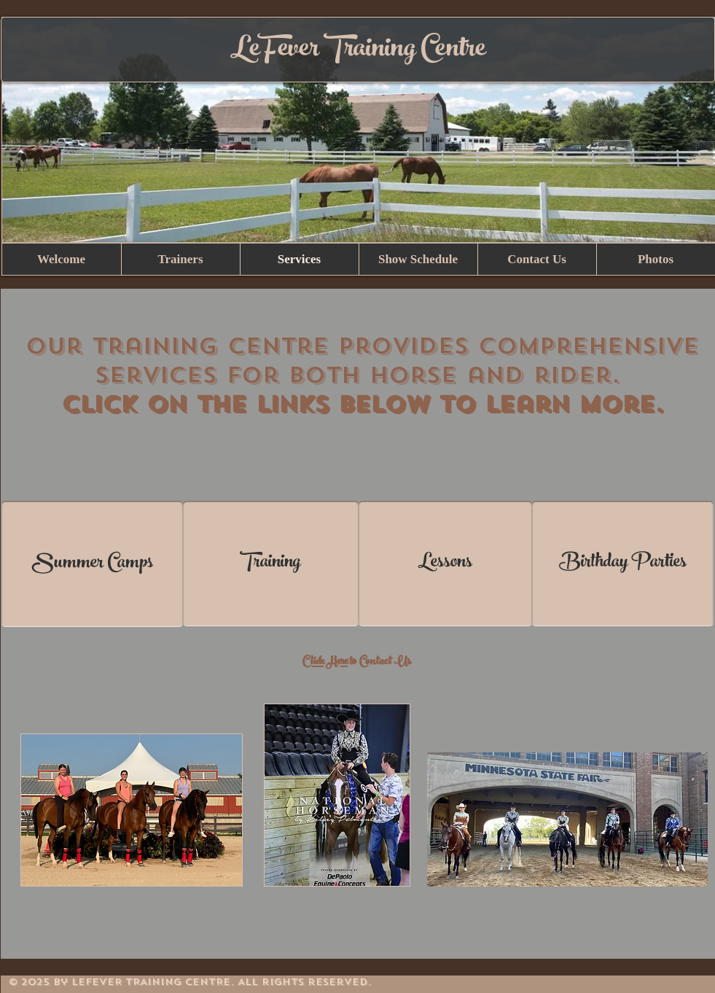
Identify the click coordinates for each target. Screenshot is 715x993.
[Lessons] (445, 563)
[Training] (271, 563)
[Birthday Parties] (623, 563)
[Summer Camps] (92, 564)
